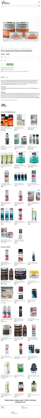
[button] (39, 2)
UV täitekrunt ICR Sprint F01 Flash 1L (6, 301)
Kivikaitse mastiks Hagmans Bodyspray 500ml (32, 147)
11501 (6, 71)
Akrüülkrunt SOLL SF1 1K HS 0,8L (33, 319)
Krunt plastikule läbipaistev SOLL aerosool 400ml (6, 185)
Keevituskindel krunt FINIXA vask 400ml (33, 223)
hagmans (14, 71)
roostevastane (26, 71)
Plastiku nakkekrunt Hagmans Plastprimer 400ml (19, 204)
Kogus (2, 60)
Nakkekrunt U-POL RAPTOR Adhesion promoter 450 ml (19, 320)
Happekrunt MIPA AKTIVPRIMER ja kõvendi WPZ (34, 204)
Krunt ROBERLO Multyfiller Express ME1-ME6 (20, 166)
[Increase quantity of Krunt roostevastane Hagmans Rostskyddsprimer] (5, 64)
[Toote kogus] (3, 64)
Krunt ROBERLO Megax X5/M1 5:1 (33, 165)
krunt (16, 71)
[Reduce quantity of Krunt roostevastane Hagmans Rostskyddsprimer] (1, 64)
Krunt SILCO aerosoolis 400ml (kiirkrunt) (19, 241)
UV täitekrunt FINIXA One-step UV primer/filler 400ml (6, 395)
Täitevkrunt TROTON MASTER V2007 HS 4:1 (6, 282)
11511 (11, 71)
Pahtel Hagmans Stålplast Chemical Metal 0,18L (34, 282)
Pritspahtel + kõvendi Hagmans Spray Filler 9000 (6, 339)
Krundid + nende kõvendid (9, 69)
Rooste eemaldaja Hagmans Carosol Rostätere (34, 395)
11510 (9, 71)
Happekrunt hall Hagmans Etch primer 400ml (6, 204)
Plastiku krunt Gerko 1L (32, 300)
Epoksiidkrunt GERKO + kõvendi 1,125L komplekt (33, 358)
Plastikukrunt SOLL (31, 128)
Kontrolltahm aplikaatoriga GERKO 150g (34, 376)
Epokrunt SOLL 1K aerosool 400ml (33, 184)
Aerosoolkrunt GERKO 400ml (19, 184)
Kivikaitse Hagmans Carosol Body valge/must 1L (6, 147)
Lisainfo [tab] (7, 77)
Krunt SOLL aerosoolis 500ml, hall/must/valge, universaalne (33, 339)
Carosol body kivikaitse (20, 84)
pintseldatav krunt (20, 71)
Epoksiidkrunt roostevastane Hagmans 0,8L (19, 129)
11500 (4, 71)
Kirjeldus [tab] (3, 77)
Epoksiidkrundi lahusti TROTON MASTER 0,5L (19, 282)
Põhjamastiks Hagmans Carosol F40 (20, 357)
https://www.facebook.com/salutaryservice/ (9, 99)
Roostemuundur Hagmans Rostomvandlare (18, 395)
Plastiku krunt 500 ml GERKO (33, 263)
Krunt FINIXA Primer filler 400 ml (6, 165)
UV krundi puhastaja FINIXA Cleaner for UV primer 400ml (7, 376)
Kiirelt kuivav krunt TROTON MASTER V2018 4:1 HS (19, 339)
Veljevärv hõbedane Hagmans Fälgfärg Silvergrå (6, 264)
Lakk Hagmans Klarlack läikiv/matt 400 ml (6, 320)
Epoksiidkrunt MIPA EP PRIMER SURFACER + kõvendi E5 (19, 147)
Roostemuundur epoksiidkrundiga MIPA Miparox (20, 264)
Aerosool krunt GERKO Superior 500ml (6, 223)
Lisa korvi (9, 64)
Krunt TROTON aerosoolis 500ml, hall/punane (20, 301)
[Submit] (39, 6)
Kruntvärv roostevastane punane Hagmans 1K (19, 223)
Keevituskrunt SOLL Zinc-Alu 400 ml (7, 357)
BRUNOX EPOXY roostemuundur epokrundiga (6, 129)
